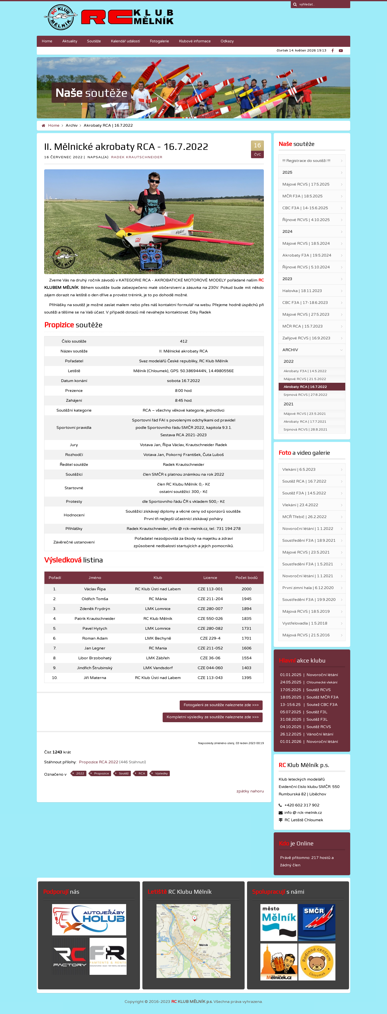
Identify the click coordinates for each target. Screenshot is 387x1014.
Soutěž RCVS (318, 689)
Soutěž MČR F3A (323, 697)
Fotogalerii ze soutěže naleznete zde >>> (221, 704)
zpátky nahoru (250, 791)
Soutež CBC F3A (322, 704)
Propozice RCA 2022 (112, 762)
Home (53, 125)
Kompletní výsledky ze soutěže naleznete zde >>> (213, 717)
